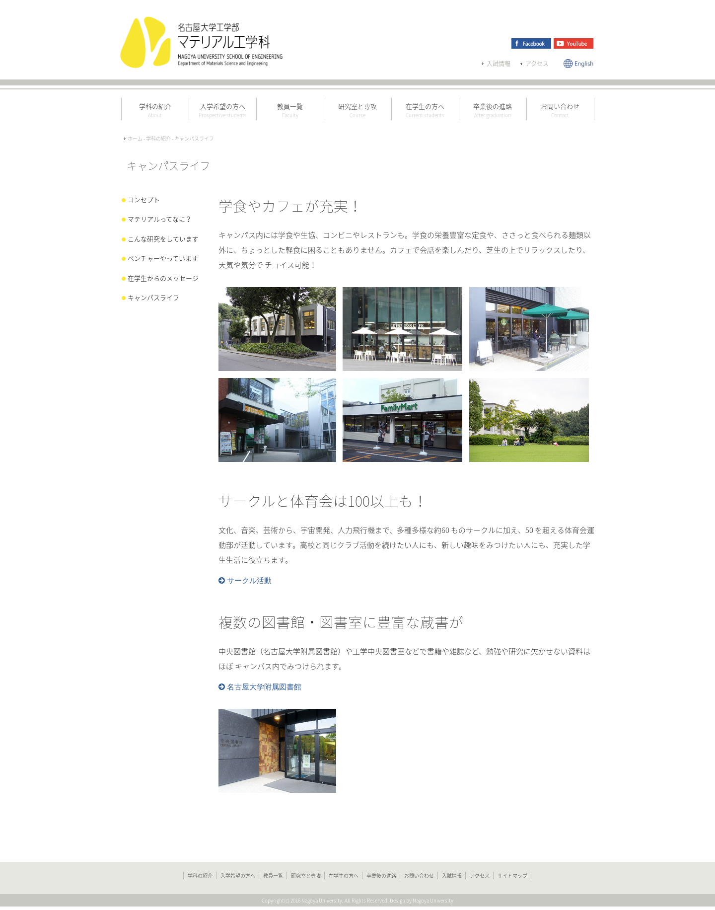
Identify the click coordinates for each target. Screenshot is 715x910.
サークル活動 (248, 580)
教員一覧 (273, 875)
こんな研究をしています (163, 238)
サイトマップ (512, 875)
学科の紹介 (200, 875)
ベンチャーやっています (163, 258)
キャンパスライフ (153, 297)
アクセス (537, 63)
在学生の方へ (343, 875)
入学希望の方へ (237, 875)
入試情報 (498, 63)
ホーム (135, 138)
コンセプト (144, 199)
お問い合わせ (419, 875)
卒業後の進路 (381, 875)
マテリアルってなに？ (160, 219)
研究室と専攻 (306, 875)
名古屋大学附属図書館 (263, 686)
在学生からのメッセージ (163, 278)
